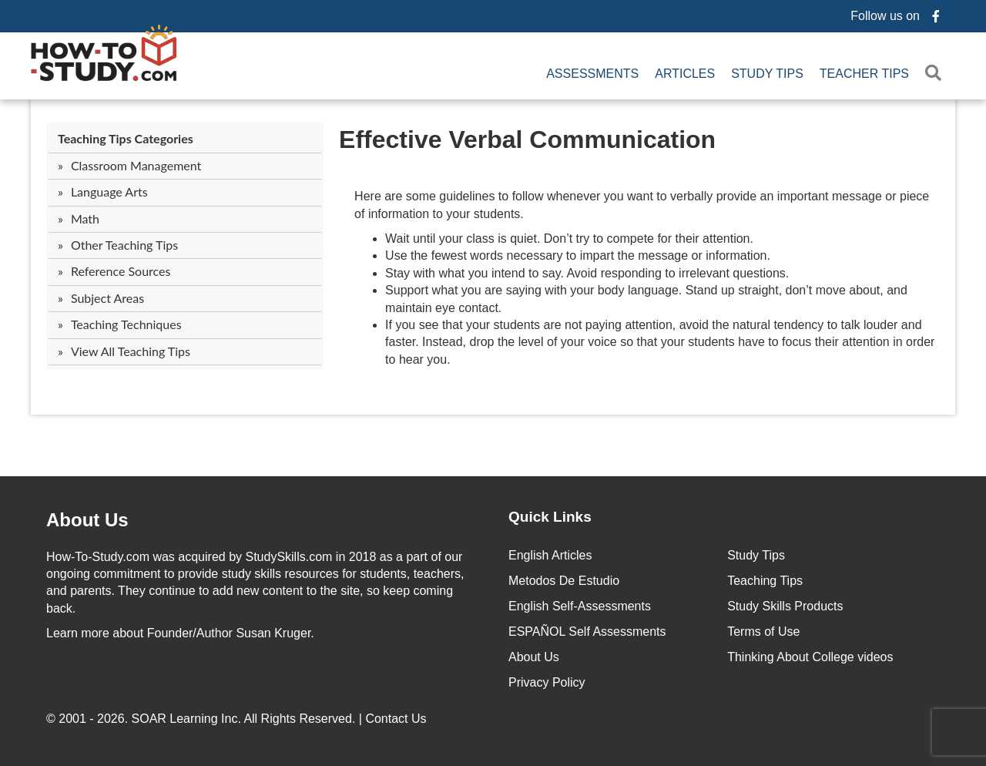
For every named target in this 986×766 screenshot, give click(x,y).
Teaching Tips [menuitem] (765, 580)
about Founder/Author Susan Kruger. (180, 633)
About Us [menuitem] (533, 657)
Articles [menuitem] (685, 73)
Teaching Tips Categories (125, 138)
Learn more (77, 633)
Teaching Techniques (126, 324)
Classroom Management (136, 165)
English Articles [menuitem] (550, 555)
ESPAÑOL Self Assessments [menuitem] (587, 631)
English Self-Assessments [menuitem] (579, 606)
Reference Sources (121, 271)
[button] (936, 73)
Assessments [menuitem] (592, 73)
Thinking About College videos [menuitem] (810, 657)
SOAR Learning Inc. (186, 718)
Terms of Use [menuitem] (763, 631)
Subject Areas (107, 298)
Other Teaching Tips (124, 244)
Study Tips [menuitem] (767, 73)
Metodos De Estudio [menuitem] (563, 580)
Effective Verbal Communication (527, 139)
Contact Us (397, 718)
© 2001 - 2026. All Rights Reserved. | (238, 718)
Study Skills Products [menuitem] (785, 606)
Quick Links (550, 517)
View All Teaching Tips (130, 351)
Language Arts (109, 191)
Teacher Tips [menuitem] (864, 73)
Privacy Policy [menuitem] (546, 682)
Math (85, 218)
